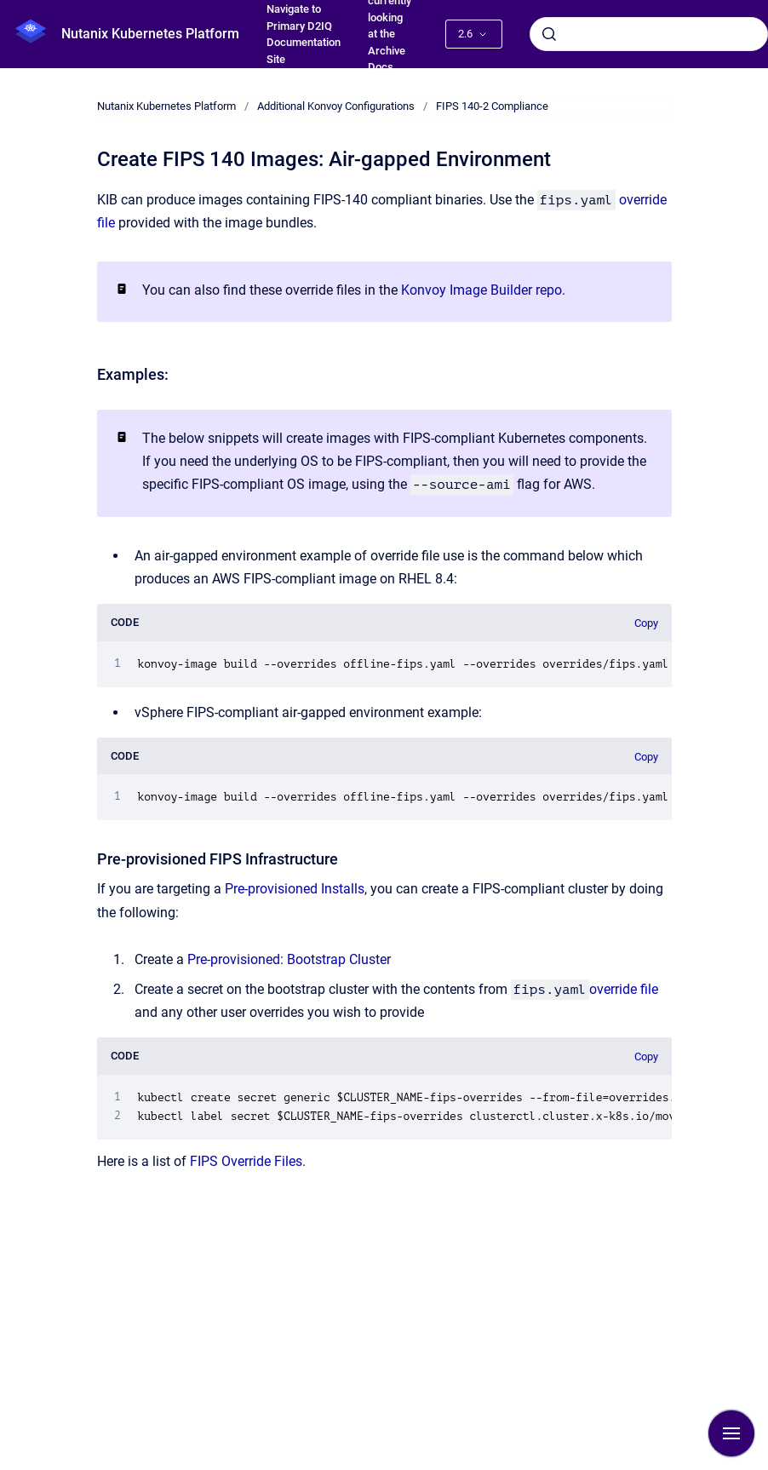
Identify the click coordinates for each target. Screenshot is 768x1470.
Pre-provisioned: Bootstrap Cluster (289, 959)
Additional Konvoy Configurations (336, 106)
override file (623, 989)
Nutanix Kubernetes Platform (150, 34)
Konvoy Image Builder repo (481, 290)
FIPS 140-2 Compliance (492, 106)
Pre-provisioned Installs (294, 889)
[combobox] (648, 34)
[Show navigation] (731, 1433)
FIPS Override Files (246, 1161)
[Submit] (549, 34)
